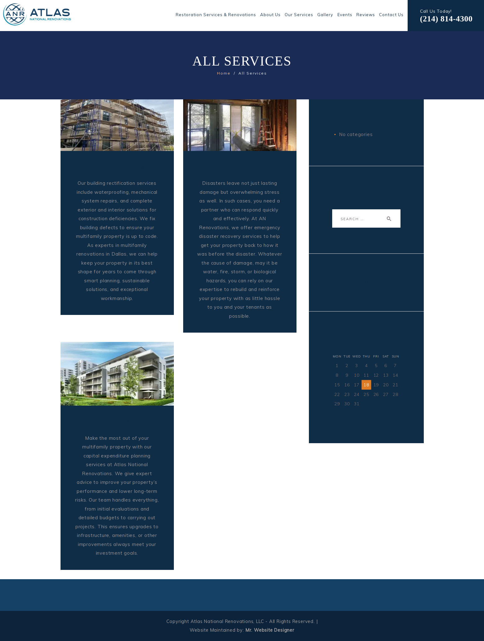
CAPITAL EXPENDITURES (117, 421)
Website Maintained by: (242, 630)
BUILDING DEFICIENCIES (117, 167)
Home (224, 73)
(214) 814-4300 (446, 18)
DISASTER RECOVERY (239, 167)
